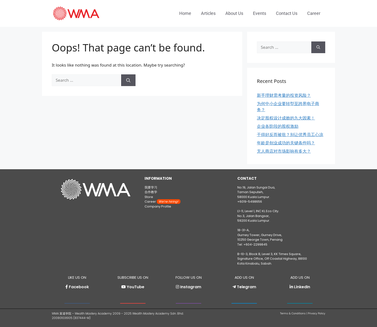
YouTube (135, 287)
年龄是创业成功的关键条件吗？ (286, 143)
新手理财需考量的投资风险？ (284, 95)
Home (185, 13)
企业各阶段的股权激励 (277, 126)
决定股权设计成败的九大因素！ (286, 118)
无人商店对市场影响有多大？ (284, 151)
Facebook (79, 287)
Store (149, 197)
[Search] (128, 80)
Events (259, 13)
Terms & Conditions (293, 313)
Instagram (190, 287)
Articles (208, 13)
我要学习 (151, 187)
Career (313, 13)
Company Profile (158, 206)
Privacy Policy (316, 313)
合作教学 (151, 192)
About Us (234, 13)
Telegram (246, 287)
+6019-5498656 (249, 201)
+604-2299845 (255, 244)
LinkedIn (302, 287)
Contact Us (286, 13)
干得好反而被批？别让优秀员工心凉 (290, 134)
